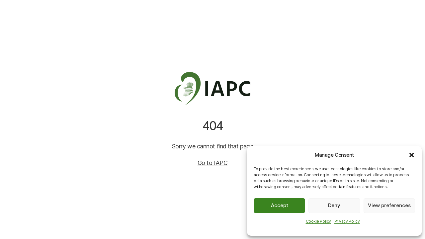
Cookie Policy (318, 221)
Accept (279, 205)
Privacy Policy (347, 221)
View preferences (389, 205)
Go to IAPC (213, 162)
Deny (334, 205)
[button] (411, 155)
